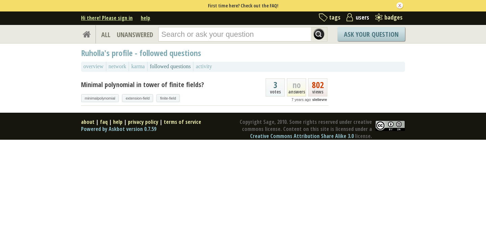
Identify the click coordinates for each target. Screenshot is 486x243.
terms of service (182, 122)
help (145, 18)
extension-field (138, 98)
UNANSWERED (135, 34)
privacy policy (143, 122)
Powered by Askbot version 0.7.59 (118, 129)
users (362, 17)
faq (104, 122)
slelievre (319, 100)
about (87, 122)
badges (393, 17)
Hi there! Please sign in (107, 18)
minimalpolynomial (100, 98)
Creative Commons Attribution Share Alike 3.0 (302, 136)
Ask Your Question (371, 34)
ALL (105, 34)
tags (335, 17)
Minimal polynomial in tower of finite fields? (142, 84)
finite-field (168, 98)
